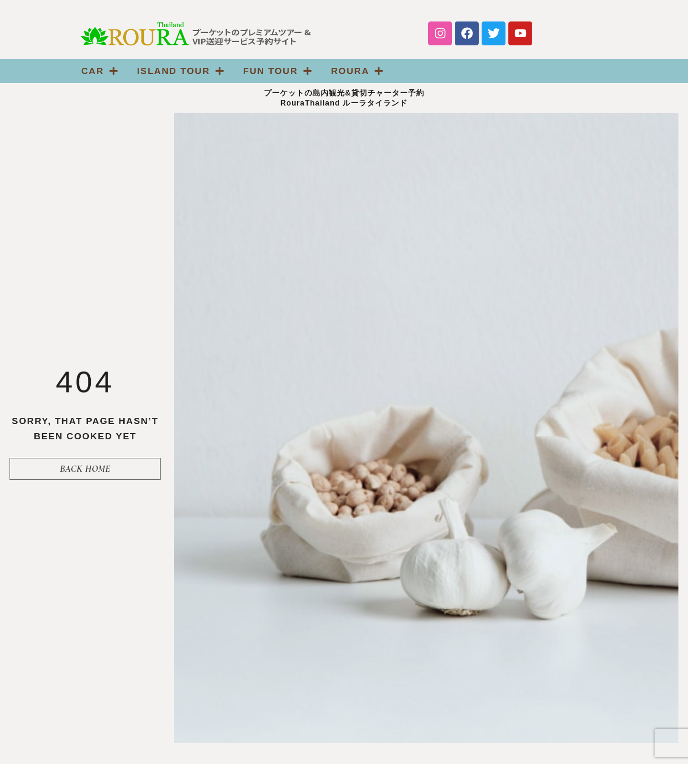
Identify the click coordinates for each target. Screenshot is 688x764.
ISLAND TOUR (180, 71)
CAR (99, 71)
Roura (357, 71)
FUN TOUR (277, 71)
